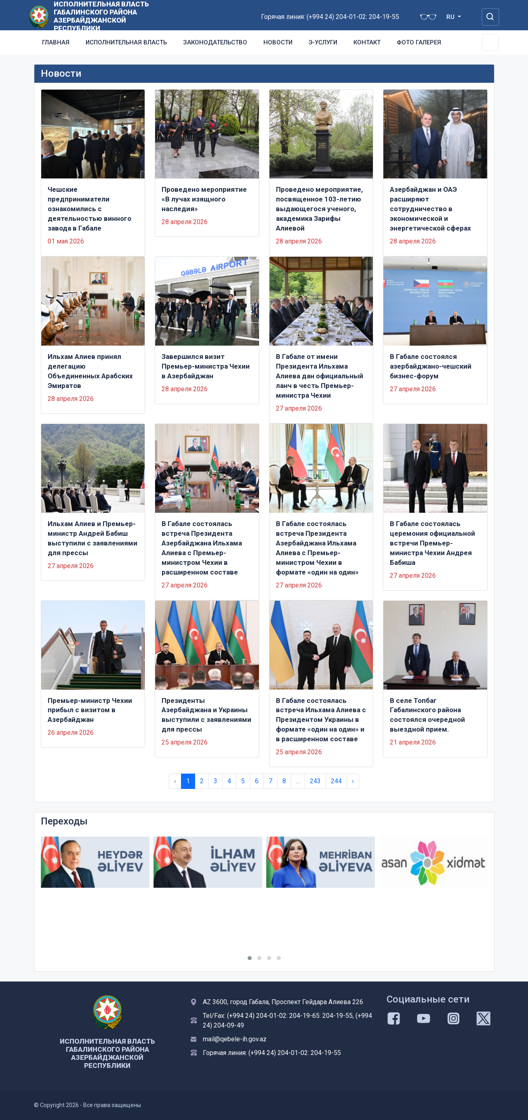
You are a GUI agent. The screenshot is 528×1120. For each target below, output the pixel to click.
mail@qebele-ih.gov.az (235, 1039)
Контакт (367, 42)
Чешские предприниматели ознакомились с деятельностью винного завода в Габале (89, 208)
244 (336, 781)
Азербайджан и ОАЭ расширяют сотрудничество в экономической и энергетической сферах (430, 208)
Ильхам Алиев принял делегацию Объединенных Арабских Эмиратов (90, 371)
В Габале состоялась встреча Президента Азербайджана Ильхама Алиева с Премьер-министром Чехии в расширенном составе (202, 548)
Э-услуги (323, 42)
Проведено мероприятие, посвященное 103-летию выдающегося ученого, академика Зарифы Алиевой (319, 208)
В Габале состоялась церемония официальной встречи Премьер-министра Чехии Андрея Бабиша (432, 543)
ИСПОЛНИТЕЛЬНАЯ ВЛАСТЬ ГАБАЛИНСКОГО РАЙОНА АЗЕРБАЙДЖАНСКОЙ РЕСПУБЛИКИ (101, 16)
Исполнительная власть (126, 42)
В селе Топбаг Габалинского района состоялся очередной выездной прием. (427, 715)
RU (451, 17)
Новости (277, 42)
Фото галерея (419, 42)
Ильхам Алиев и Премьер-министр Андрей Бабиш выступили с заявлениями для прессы (92, 538)
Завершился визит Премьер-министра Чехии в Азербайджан (206, 366)
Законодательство (215, 42)
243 (315, 781)
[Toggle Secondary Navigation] (490, 42)
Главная (55, 42)
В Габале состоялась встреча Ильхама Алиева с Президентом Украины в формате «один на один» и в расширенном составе (321, 719)
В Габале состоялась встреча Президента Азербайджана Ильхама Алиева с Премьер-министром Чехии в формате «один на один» (317, 548)
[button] (250, 958)
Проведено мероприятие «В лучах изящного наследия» (204, 199)
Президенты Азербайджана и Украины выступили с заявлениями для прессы (206, 715)
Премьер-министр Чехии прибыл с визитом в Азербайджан (90, 710)
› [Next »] (353, 781)
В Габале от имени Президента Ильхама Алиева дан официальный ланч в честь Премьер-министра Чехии (319, 375)
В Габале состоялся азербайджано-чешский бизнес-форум (430, 366)
